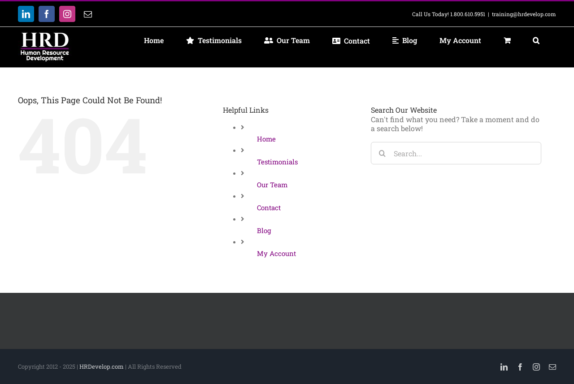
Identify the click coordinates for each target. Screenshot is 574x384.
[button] (536, 40)
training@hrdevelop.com (524, 14)
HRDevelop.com (101, 366)
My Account (276, 253)
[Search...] (456, 153)
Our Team (272, 184)
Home (266, 138)
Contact (269, 207)
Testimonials (277, 161)
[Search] (382, 153)
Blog (264, 230)
